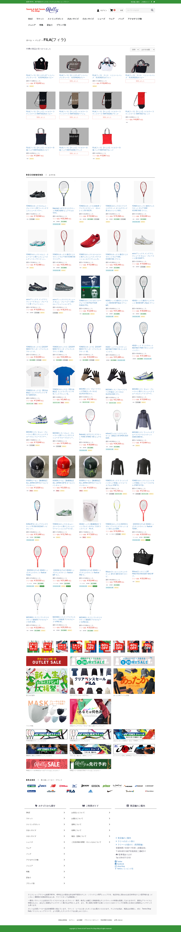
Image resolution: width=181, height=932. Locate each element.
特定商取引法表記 (106, 920)
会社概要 (79, 920)
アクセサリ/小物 (135, 19)
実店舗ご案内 (135, 2)
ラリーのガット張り (125, 841)
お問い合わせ (118, 920)
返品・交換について (90, 836)
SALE (30, 19)
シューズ (101, 19)
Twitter (118, 861)
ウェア (112, 19)
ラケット (40, 19)
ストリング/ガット (56, 19)
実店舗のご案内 (123, 838)
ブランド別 (61, 25)
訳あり (50, 25)
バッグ (121, 19)
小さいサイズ (88, 19)
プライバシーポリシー (91, 920)
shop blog (120, 866)
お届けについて (90, 818)
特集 (41, 25)
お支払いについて (90, 812)
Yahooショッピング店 (124, 869)
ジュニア (32, 25)
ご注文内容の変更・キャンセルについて (90, 842)
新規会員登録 (62, 920)
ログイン (72, 920)
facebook (119, 864)
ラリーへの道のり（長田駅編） (130, 844)
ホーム (29, 40)
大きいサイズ (73, 19)
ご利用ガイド (145, 2)
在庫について (90, 830)
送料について (90, 824)
